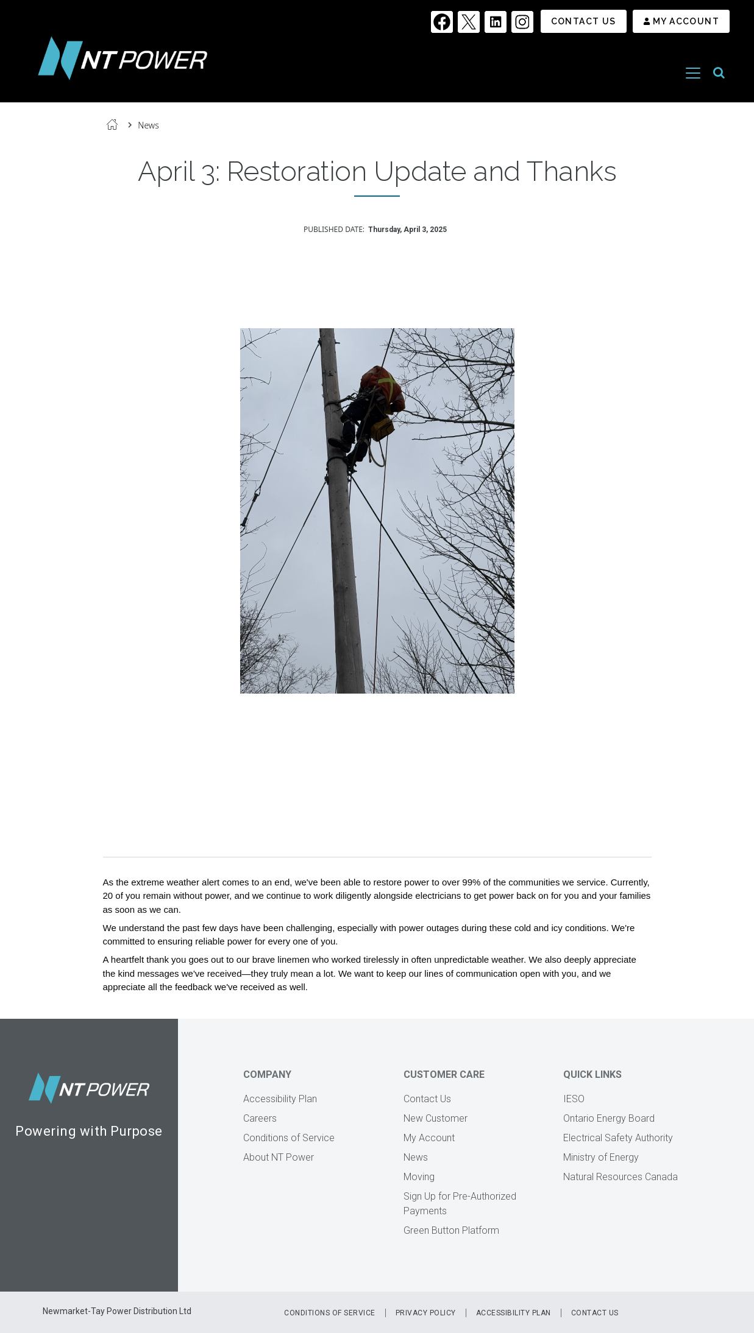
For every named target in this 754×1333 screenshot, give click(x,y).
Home (112, 124)
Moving (419, 1177)
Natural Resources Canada (620, 1177)
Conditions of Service (289, 1138)
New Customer (436, 1118)
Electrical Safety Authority (618, 1138)
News (148, 125)
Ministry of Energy (601, 1157)
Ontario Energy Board (609, 1118)
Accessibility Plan (280, 1099)
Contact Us (583, 21)
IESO (574, 1099)
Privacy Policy (426, 1313)
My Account (686, 21)
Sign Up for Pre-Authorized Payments (460, 1204)
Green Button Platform (451, 1230)
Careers (260, 1118)
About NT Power (278, 1157)
